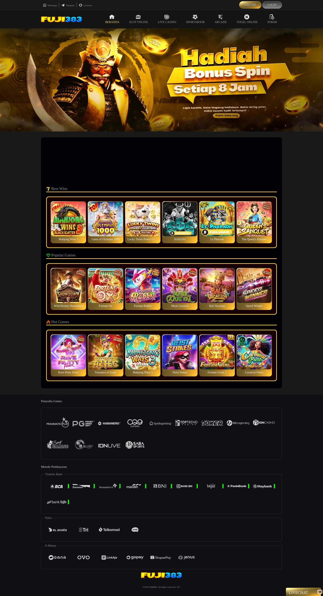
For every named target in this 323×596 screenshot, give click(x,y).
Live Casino (167, 19)
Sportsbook (195, 19)
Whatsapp (50, 5)
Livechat (85, 5)
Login (272, 4)
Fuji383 (153, 587)
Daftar (250, 4)
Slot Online (138, 19)
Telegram (68, 5)
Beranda (112, 19)
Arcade (221, 19)
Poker (272, 19)
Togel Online (247, 19)
